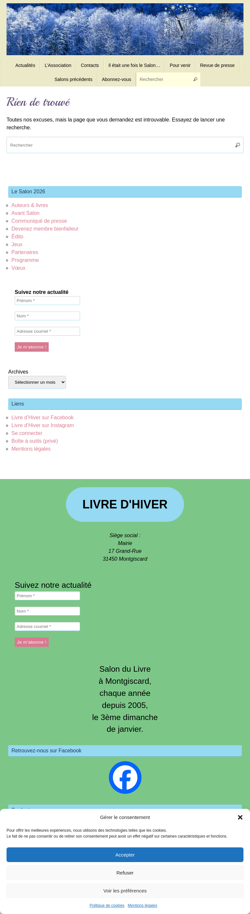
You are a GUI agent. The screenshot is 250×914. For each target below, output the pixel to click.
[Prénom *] (47, 300)
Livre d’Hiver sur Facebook (42, 417)
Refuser (125, 872)
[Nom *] (47, 316)
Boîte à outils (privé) (34, 441)
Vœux (18, 268)
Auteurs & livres (29, 205)
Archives (18, 372)
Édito (17, 236)
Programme (25, 260)
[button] (240, 817)
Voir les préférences (125, 890)
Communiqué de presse (39, 221)
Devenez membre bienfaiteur (44, 229)
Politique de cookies (107, 905)
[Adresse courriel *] (47, 331)
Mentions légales (142, 905)
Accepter (125, 855)
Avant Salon (25, 213)
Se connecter (26, 433)
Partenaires (24, 252)
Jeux (17, 244)
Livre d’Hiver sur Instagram (42, 425)
